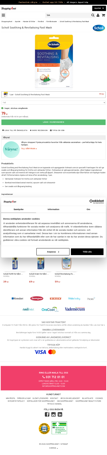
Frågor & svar (24, 398)
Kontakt (54, 398)
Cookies (99, 398)
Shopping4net (6, 22)
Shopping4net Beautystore (88, 401)
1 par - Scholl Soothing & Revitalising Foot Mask (53, 94)
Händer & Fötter (29, 22)
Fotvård (41, 22)
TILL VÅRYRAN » (29, 149)
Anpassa (53, 251)
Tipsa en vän (57, 130)
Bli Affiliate (87, 398)
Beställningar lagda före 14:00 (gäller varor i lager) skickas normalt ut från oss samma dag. (53, 331)
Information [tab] (53, 209)
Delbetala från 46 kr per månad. (15, 117)
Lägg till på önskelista (15, 130)
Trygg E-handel (54, 404)
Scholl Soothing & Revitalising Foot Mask (74, 22)
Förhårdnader (51, 22)
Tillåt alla (87, 251)
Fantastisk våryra (28, 2)
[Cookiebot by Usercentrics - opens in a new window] (91, 202)
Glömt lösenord (40, 398)
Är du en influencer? (70, 398)
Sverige (53, 448)
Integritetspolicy (16, 401)
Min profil (10, 398)
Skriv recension (39, 130)
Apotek (17, 22)
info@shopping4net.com (53, 386)
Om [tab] (88, 209)
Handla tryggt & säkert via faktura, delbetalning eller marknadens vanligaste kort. (53, 348)
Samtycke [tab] (19, 209)
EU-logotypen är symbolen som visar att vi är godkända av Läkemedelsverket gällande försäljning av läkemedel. (53, 338)
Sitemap (64, 444)
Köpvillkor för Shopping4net (41, 401)
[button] (103, 15)
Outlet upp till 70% (52, 2)
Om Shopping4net (65, 401)
